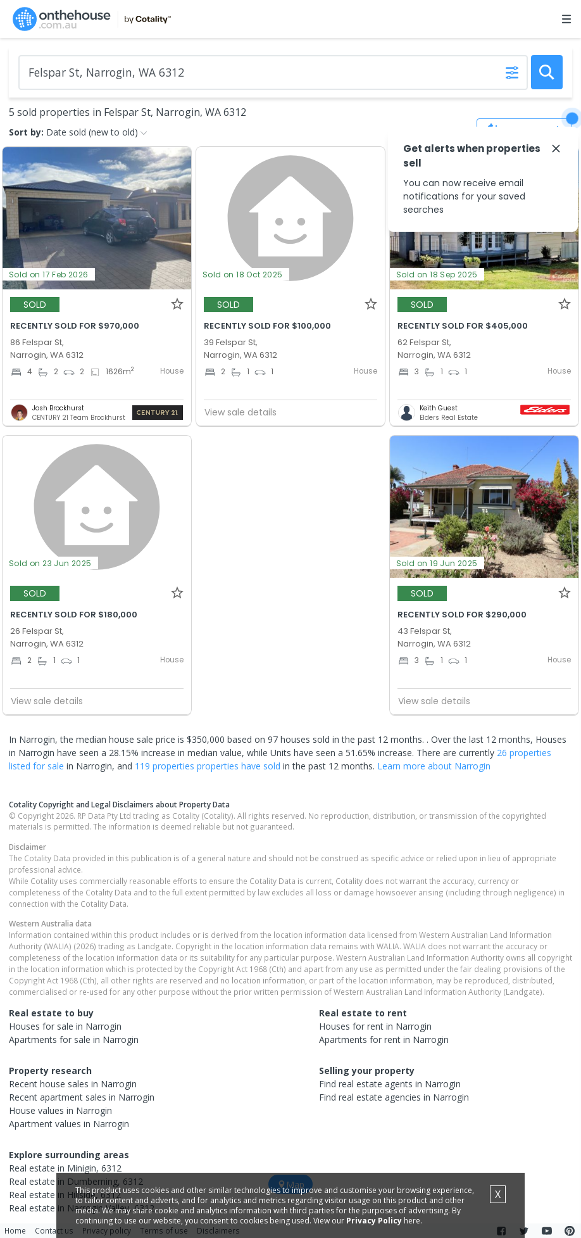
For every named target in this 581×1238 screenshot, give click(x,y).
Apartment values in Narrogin (69, 1124)
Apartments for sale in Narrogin (74, 1039)
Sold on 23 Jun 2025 (50, 563)
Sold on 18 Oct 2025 (243, 274)
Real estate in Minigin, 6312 (65, 1168)
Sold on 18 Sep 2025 (437, 274)
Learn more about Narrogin (433, 766)
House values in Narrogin (60, 1110)
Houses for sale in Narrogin (65, 1026)
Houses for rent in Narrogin (375, 1026)
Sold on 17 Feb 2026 (49, 274)
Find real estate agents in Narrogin (390, 1084)
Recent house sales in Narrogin (73, 1084)
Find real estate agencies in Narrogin (394, 1097)
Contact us (54, 1230)
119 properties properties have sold (207, 766)
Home (15, 1230)
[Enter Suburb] (273, 72)
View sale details (240, 412)
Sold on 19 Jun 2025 (437, 563)
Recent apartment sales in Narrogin (81, 1097)
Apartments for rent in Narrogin (384, 1039)
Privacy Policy (374, 1220)
